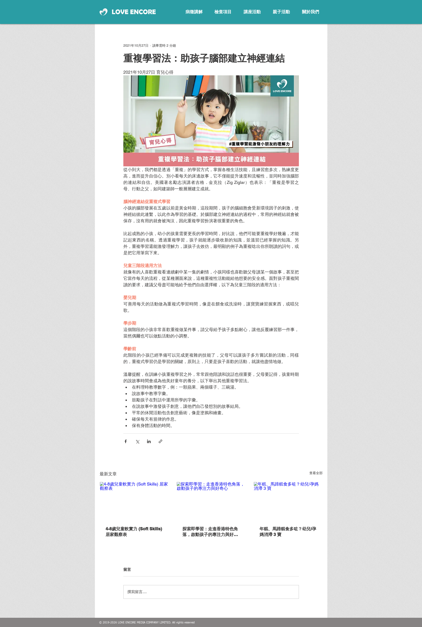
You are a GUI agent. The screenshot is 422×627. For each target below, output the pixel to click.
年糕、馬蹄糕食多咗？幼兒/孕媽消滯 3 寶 (288, 531)
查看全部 (316, 473)
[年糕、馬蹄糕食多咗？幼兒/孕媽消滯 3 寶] (288, 501)
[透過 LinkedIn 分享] (149, 441)
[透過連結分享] (160, 441)
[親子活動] (281, 12)
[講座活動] (252, 12)
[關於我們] (310, 12)
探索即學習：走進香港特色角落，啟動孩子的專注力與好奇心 (210, 531)
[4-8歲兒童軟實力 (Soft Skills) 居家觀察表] (134, 501)
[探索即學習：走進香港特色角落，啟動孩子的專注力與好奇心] (211, 501)
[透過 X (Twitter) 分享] (137, 441)
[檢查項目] (223, 12)
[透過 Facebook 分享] (125, 441)
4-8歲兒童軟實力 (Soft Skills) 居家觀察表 (134, 531)
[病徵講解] (194, 12)
